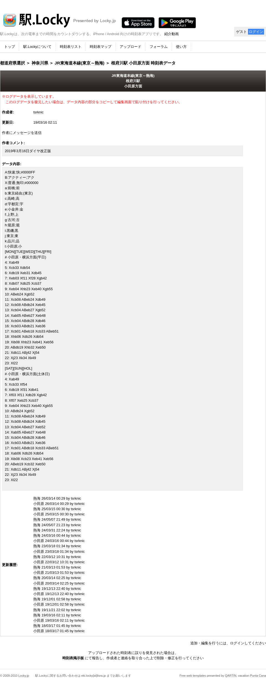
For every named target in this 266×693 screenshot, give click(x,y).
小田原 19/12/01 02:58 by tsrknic (59, 604)
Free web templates (193, 675)
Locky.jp (23, 675)
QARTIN (230, 675)
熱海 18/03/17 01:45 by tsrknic (57, 626)
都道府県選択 (12, 63)
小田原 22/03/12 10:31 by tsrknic (59, 562)
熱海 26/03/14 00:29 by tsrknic (57, 498)
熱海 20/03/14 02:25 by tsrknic (57, 578)
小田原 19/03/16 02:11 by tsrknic (59, 620)
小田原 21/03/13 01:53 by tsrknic (59, 572)
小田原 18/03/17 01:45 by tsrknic (59, 631)
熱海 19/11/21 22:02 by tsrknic (57, 610)
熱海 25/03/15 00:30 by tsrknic (57, 509)
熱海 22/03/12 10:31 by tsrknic (57, 557)
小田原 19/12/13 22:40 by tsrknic (59, 594)
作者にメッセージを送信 (22, 133)
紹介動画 (171, 34)
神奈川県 (40, 63)
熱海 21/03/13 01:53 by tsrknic (57, 567)
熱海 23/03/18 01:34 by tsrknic (57, 546)
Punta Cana (258, 675)
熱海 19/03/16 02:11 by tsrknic (57, 615)
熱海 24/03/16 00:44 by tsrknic (57, 535)
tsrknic (38, 112)
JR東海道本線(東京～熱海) (79, 63)
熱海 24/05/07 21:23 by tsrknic (57, 525)
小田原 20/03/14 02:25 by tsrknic (59, 583)
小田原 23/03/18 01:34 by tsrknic (59, 551)
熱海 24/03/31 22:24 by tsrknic (57, 530)
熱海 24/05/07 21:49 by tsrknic (57, 519)
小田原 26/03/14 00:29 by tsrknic (59, 504)
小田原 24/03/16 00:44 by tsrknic (59, 541)
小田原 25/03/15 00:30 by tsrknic (59, 514)
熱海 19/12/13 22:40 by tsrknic (57, 588)
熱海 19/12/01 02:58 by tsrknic (57, 599)
